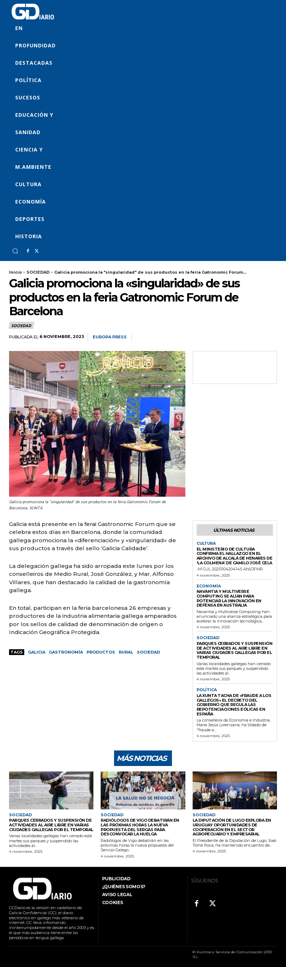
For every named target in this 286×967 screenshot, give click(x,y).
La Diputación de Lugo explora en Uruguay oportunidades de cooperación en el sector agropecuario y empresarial (232, 826)
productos (101, 652)
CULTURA (206, 543)
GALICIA (36, 652)
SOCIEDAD (38, 272)
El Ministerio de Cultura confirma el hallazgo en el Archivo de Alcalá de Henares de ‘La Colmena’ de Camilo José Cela (235, 555)
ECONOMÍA (208, 585)
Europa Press (110, 337)
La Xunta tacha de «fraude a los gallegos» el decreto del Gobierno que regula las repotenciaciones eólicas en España (234, 703)
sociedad (148, 652)
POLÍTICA (206, 689)
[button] (15, 250)
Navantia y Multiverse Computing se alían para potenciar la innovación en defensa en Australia (229, 597)
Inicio (15, 272)
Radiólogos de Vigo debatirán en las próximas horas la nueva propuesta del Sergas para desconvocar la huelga (140, 826)
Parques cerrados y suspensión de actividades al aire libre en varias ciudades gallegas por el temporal (235, 649)
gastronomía (66, 652)
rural (126, 652)
